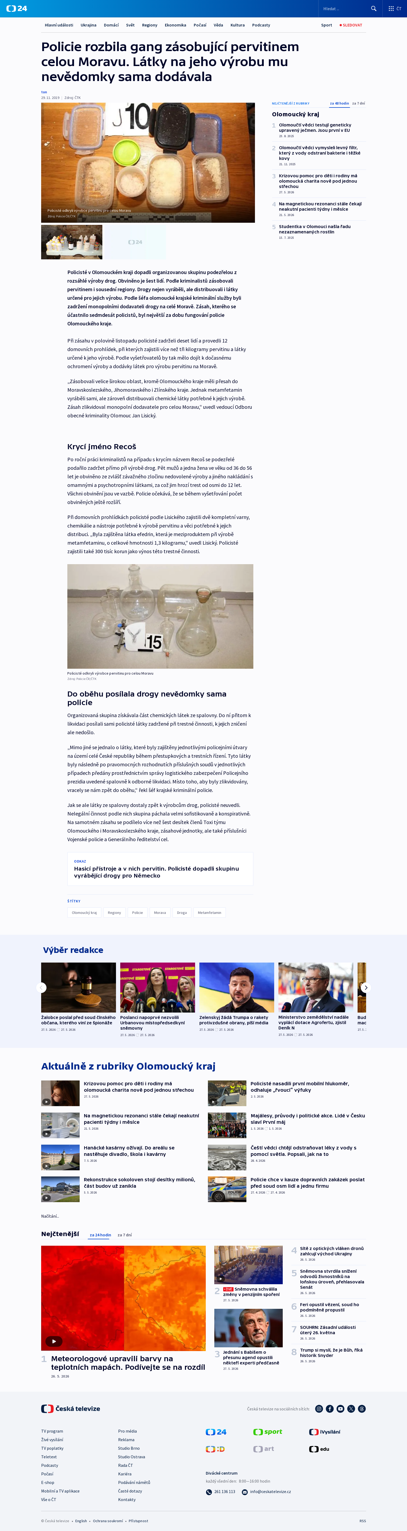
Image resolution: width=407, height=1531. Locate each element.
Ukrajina (88, 25)
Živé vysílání (52, 1438)
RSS (363, 1519)
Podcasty (261, 25)
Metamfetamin (209, 908)
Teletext (49, 1455)
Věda (218, 25)
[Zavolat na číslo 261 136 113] (220, 1490)
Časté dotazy (130, 1489)
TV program (52, 1429)
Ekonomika (175, 25)
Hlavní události (59, 25)
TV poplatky (52, 1446)
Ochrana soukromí (108, 1519)
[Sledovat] (351, 25)
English (81, 1519)
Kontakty (126, 1498)
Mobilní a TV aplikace (60, 1489)
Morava (160, 908)
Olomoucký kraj (84, 908)
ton (44, 92)
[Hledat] (373, 8)
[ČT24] (16, 8)
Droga (182, 908)
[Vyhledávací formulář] (350, 8)
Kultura (238, 25)
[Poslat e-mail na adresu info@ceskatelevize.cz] (266, 1490)
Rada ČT (125, 1463)
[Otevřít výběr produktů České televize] (395, 8)
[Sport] (326, 25)
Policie (137, 908)
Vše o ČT (48, 1498)
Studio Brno (129, 1446)
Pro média (127, 1429)
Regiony (149, 25)
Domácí (111, 25)
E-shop (47, 1480)
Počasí (200, 25)
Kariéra (124, 1472)
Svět (130, 25)
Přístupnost (138, 1519)
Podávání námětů (134, 1480)
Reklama (126, 1438)
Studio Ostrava (131, 1455)
